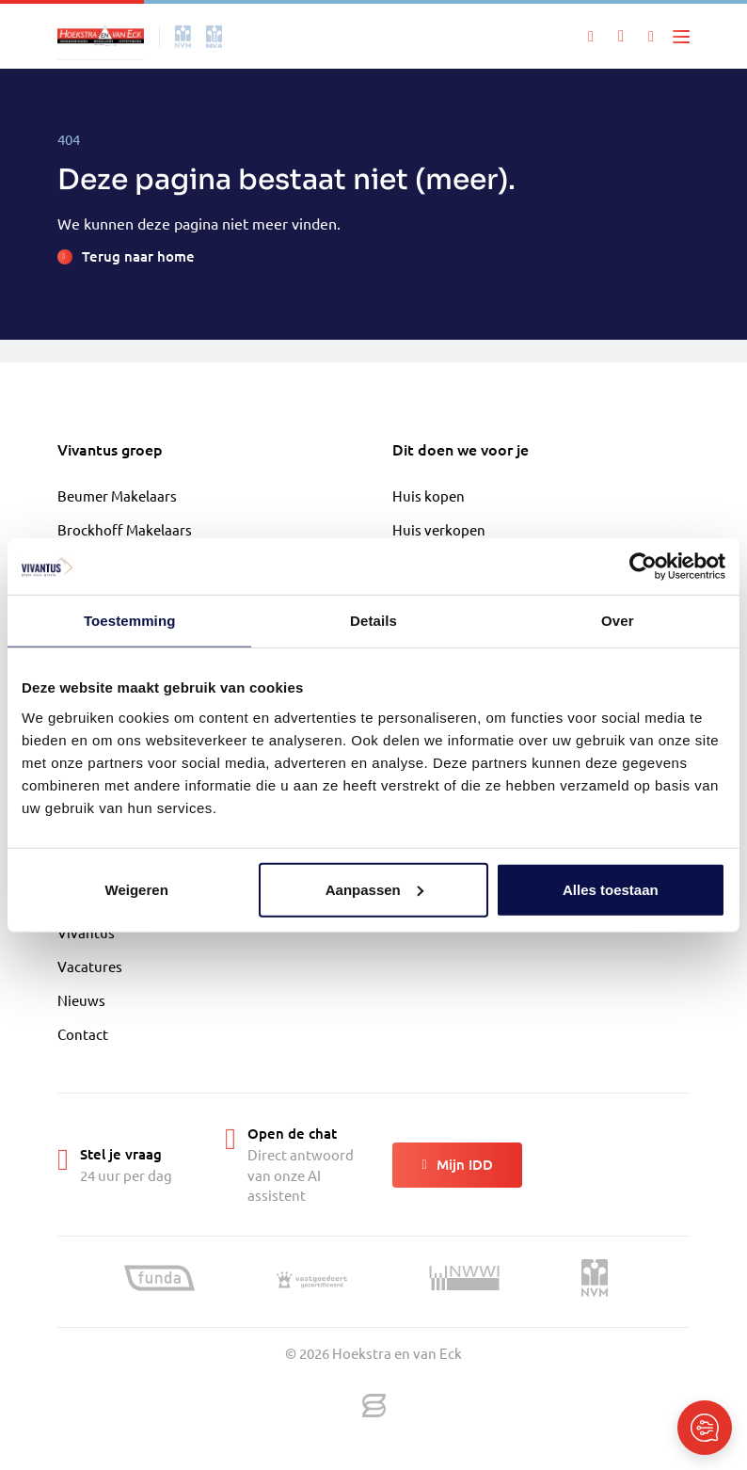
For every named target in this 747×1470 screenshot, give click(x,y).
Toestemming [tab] (130, 621)
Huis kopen (428, 495)
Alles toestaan (611, 889)
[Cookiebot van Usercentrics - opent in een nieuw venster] (643, 566)
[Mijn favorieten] (621, 37)
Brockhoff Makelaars (124, 529)
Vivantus (86, 932)
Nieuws (81, 1000)
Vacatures (89, 966)
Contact (82, 1034)
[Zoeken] (591, 37)
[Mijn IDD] (651, 37)
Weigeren (136, 889)
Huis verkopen (438, 529)
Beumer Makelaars (117, 495)
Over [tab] (617, 621)
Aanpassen (374, 889)
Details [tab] (373, 621)
